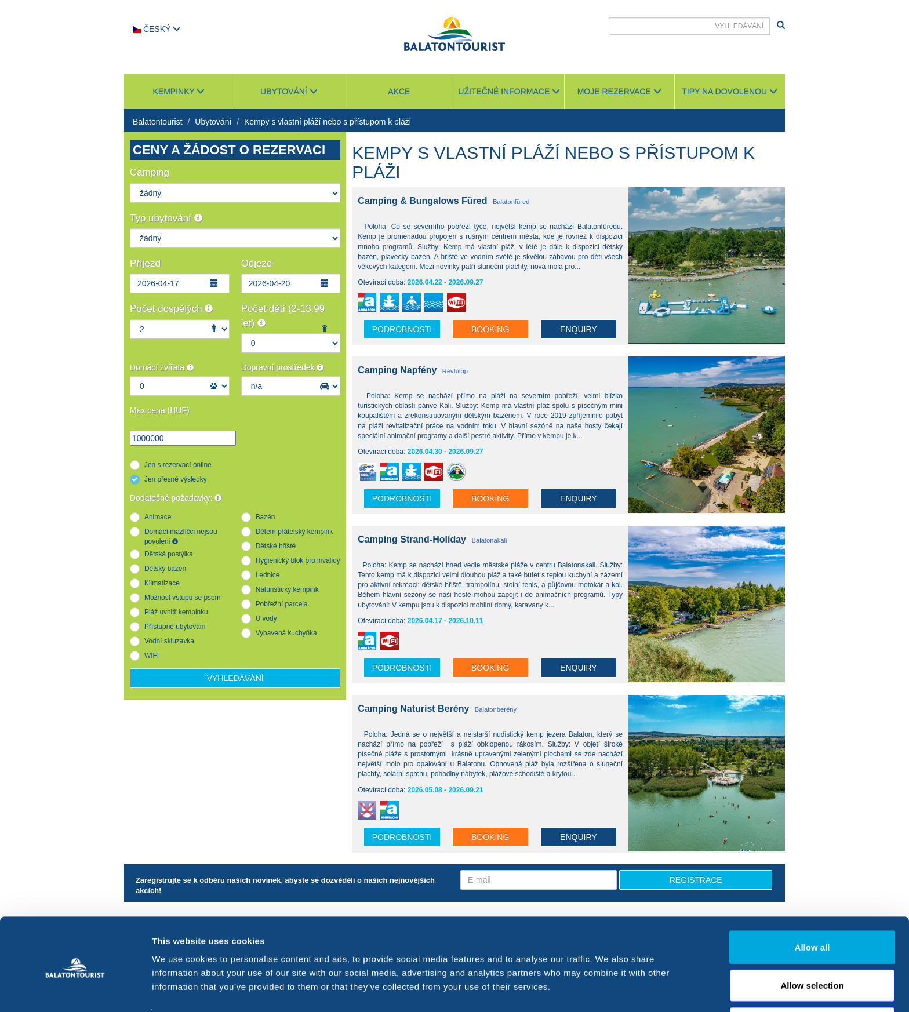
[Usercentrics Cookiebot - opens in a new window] (75, 989)
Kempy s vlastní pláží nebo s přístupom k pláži (327, 121)
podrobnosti (402, 329)
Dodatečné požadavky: (175, 498)
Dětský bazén (165, 569)
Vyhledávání (235, 678)
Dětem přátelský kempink (294, 531)
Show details (608, 982)
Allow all (812, 905)
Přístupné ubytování (175, 627)
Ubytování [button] (289, 91)
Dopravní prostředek (282, 367)
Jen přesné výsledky (175, 479)
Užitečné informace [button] (509, 91)
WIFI (151, 655)
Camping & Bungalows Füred (422, 201)
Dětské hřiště (276, 546)
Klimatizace (162, 583)
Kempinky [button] (178, 91)
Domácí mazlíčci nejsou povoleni (180, 536)
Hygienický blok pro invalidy (298, 560)
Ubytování (213, 121)
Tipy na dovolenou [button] (729, 91)
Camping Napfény (397, 370)
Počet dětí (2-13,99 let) (283, 315)
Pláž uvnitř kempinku (176, 612)
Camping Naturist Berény (413, 709)
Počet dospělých (171, 308)
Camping (149, 172)
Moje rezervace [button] (619, 91)
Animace (157, 517)
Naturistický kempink (287, 589)
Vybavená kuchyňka (286, 633)
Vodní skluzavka (169, 641)
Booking (490, 329)
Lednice (268, 575)
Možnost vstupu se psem (182, 598)
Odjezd (256, 263)
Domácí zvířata (162, 367)
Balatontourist (158, 121)
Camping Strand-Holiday (412, 539)
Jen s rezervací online (178, 465)
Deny (812, 981)
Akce (399, 91)
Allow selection (811, 943)
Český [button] (157, 29)
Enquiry (578, 329)
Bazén (265, 517)
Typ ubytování (166, 218)
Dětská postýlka (168, 554)
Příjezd (145, 263)
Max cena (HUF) (160, 410)
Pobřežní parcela (282, 604)
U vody (266, 618)
